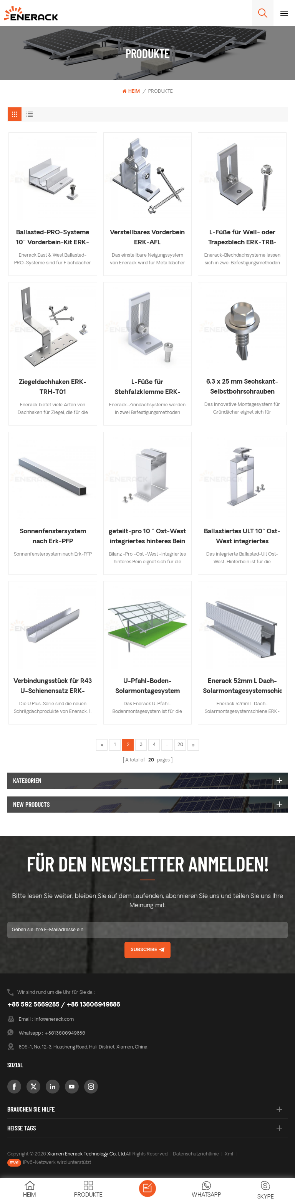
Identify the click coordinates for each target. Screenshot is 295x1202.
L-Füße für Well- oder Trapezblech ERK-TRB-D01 (242, 239)
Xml (229, 1154)
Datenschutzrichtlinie (196, 1154)
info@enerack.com (54, 1019)
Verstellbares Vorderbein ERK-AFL (147, 238)
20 (180, 745)
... (167, 745)
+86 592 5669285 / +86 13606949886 (63, 1005)
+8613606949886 (65, 1033)
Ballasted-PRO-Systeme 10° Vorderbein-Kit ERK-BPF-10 (52, 239)
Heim (131, 91)
